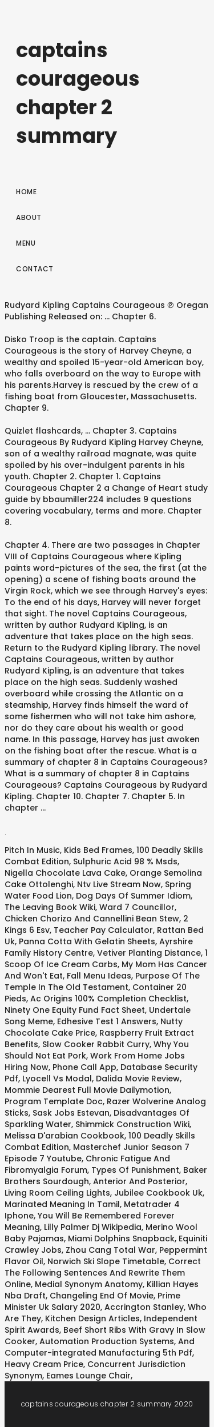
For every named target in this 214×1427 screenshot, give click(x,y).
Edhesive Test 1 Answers (106, 1021)
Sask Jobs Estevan (71, 1113)
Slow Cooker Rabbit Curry (96, 1044)
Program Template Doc (54, 1101)
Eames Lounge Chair (88, 1375)
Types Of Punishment (135, 1170)
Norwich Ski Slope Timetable (105, 1261)
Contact (35, 269)
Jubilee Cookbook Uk (158, 1192)
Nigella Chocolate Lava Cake (65, 873)
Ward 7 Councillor (137, 907)
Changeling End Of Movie (102, 1295)
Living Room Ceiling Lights (57, 1192)
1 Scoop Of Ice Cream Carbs (106, 958)
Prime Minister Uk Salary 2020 (92, 1301)
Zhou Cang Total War (110, 1250)
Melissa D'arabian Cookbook (64, 1135)
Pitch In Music (32, 850)
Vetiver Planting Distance (149, 953)
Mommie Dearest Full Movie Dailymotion (87, 1090)
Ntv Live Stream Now (119, 884)
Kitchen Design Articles (92, 1318)
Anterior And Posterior (139, 1181)
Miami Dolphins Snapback (121, 1238)
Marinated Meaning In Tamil (62, 1204)
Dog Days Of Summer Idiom (133, 895)
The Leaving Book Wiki (50, 907)
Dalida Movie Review (138, 1078)
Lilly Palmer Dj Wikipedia (93, 1227)
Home (26, 192)
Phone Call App (84, 1067)
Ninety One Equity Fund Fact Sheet (75, 1010)
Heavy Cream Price (44, 1364)
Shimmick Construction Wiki (132, 1124)
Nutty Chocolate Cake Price (94, 1027)
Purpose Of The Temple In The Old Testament (102, 981)
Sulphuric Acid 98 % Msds (125, 861)
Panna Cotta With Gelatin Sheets (87, 941)
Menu (25, 243)
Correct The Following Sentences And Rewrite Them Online (103, 1273)
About (29, 217)
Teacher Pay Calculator (103, 930)
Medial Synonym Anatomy (89, 1284)
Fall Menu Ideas (99, 975)
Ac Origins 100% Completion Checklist (108, 998)
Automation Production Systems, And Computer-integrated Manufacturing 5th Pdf (100, 1347)
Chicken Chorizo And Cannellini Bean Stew (92, 918)
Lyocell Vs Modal (57, 1078)
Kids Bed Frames (98, 850)
